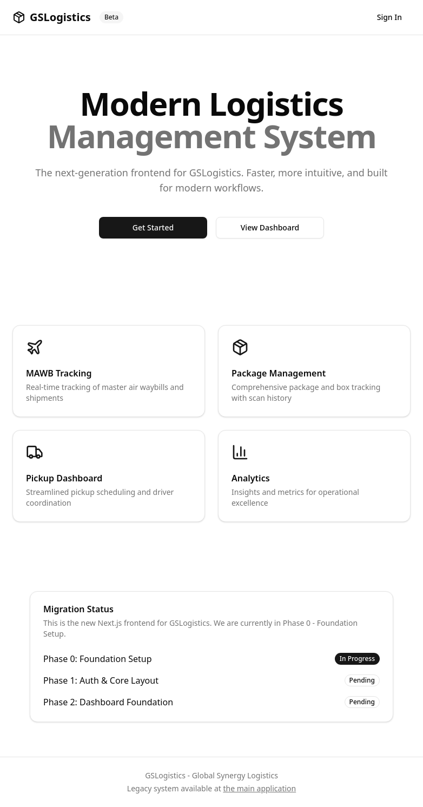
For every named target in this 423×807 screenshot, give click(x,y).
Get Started (153, 227)
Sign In (389, 17)
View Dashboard (270, 227)
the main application (259, 788)
